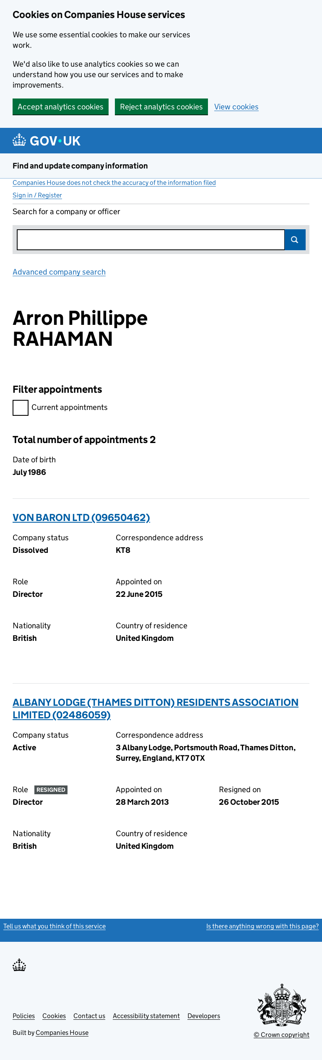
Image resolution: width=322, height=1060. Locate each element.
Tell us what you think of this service (54, 926)
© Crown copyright (281, 1035)
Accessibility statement (146, 1016)
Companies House (62, 1033)
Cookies (54, 1016)
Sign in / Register (37, 195)
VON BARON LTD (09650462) (81, 517)
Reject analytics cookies (161, 106)
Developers (203, 1016)
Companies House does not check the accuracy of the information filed (114, 183)
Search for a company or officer (66, 211)
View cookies (236, 107)
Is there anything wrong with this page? (262, 926)
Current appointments (60, 408)
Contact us (89, 1016)
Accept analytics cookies (61, 106)
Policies (24, 1016)
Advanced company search (59, 272)
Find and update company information (80, 166)
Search (295, 239)
